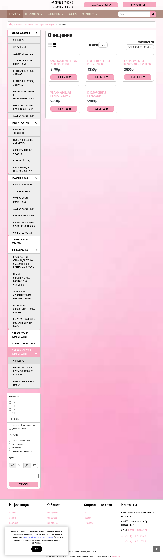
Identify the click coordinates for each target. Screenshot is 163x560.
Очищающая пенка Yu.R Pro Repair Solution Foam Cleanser (63, 65)
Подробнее (64, 77)
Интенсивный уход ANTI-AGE (23, 73)
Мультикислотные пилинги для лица (23, 107)
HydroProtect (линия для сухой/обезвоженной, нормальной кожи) (23, 262)
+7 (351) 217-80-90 (62, 2)
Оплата (12, 517)
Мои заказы (52, 517)
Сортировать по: (146, 42)
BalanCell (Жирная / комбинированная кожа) (24, 323)
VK (85, 512)
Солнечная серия (22, 233)
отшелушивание (19, 444)
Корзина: (139, 5)
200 (13, 409)
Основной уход (21, 160)
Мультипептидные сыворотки (23, 142)
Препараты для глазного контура (22, 169)
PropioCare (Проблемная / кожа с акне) (24, 309)
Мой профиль (52, 512)
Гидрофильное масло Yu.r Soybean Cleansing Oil (137, 64)
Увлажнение (19, 47)
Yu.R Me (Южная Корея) (23, 343)
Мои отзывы (52, 523)
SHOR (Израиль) (24, 250)
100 (13, 402)
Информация (33, 14)
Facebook (88, 517)
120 (13, 406)
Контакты (129, 505)
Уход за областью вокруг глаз (22, 62)
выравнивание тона (21, 441)
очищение (16, 448)
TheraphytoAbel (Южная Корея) (20, 335)
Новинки (72, 14)
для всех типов (19, 428)
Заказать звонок (101, 5)
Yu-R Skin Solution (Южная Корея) (40, 24)
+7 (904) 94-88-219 (62, 6)
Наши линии (55, 14)
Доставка (13, 523)
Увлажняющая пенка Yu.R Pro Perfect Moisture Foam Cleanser (62, 97)
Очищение (18, 40)
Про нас (12, 512)
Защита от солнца (23, 53)
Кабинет (89, 14)
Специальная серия (23, 215)
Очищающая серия (23, 184)
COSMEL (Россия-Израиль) (20, 241)
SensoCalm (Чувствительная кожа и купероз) (22, 295)
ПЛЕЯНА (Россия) (24, 122)
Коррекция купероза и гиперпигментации (24, 95)
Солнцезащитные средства (22, 152)
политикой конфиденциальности (38, 537)
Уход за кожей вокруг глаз (21, 200)
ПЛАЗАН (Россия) (24, 177)
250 (13, 413)
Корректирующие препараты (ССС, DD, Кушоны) (23, 371)
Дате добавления (140, 47)
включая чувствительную (23, 425)
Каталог (15, 14)
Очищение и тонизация (19, 131)
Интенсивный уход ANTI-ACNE (23, 83)
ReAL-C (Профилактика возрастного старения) (21, 279)
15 (103, 45)
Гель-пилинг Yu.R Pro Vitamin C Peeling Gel (98, 64)
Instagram (88, 523)
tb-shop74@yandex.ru (137, 530)
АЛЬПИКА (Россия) (24, 33)
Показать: (93, 45)
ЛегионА (116, 556)
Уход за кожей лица (24, 191)
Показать (24, 484)
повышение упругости (22, 451)
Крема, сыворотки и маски (24, 383)
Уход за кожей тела (23, 116)
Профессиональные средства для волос (24, 224)
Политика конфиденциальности (81, 551)
